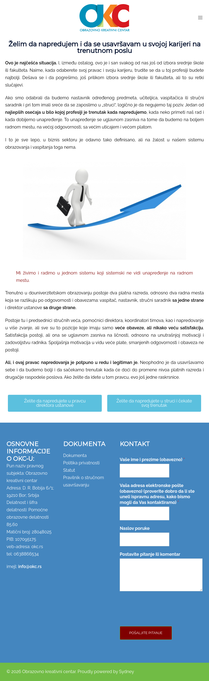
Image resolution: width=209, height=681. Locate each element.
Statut (69, 470)
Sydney (126, 671)
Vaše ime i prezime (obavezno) (152, 459)
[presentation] (161, 617)
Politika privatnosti (81, 462)
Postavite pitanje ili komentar (150, 554)
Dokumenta (75, 455)
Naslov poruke (135, 528)
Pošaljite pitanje (145, 633)
